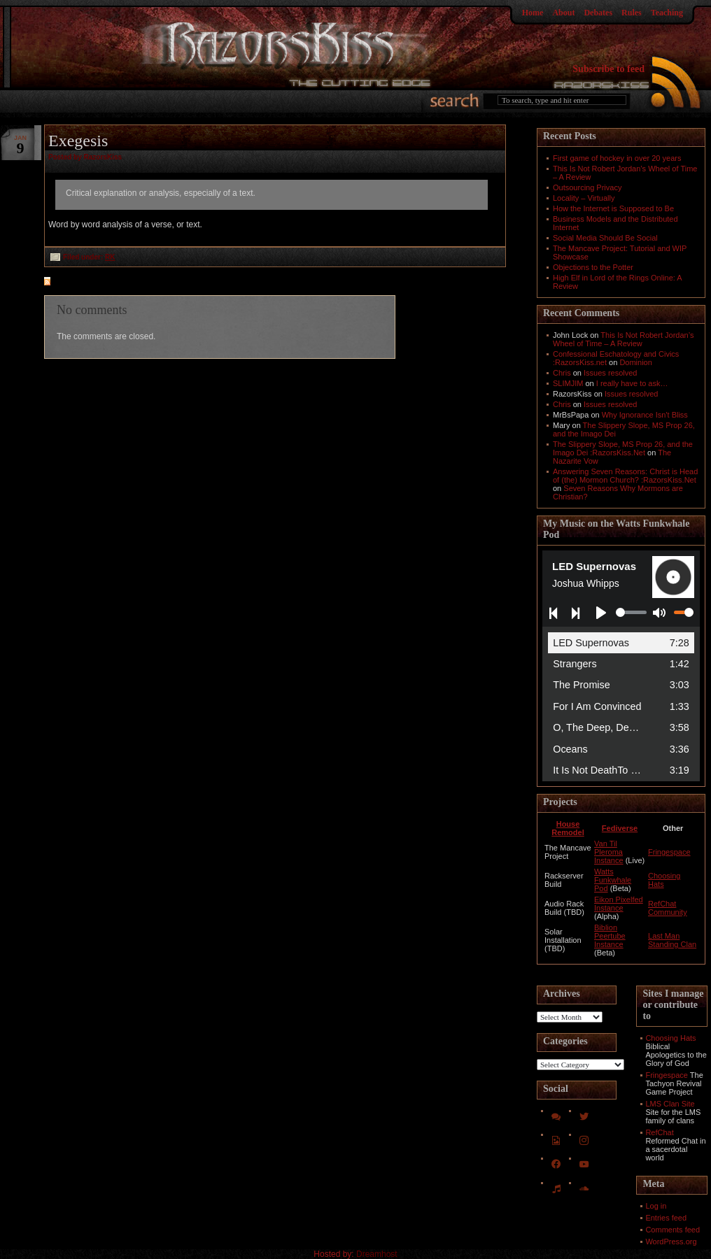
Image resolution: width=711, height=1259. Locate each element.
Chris (562, 373)
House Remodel (567, 828)
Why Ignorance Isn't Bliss (645, 415)
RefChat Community (667, 907)
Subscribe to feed (608, 69)
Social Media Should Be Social (605, 238)
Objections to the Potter (593, 267)
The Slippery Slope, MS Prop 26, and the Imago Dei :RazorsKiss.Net (623, 448)
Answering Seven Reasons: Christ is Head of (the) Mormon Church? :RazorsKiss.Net (625, 475)
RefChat (659, 1132)
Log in (655, 1206)
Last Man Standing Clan (672, 940)
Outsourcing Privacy (587, 187)
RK (110, 257)
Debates (598, 12)
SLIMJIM (568, 383)
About (563, 12)
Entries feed (666, 1218)
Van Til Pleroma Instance (609, 852)
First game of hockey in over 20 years (617, 158)
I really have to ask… (632, 383)
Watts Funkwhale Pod (612, 879)
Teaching (667, 12)
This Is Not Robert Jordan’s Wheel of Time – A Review (623, 339)
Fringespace (669, 852)
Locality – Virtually (583, 198)
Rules (631, 12)
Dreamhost (376, 1254)
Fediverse (620, 828)
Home (533, 12)
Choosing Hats (670, 1038)
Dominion (635, 362)
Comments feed (672, 1229)
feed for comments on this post (116, 282)
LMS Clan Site (669, 1104)
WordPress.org (670, 1241)
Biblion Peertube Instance (610, 935)
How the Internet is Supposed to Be (613, 208)
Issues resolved (610, 373)
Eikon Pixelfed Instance (618, 903)
